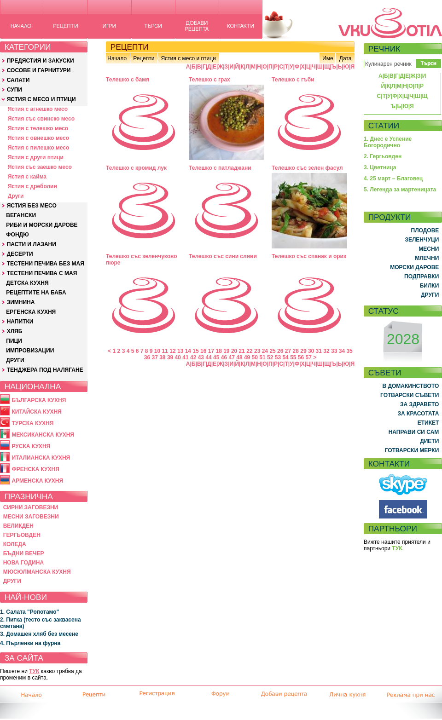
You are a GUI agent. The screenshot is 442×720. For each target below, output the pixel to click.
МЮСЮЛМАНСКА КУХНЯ (37, 572)
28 (296, 351)
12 (172, 351)
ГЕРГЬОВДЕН (22, 535)
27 (288, 351)
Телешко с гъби (293, 79)
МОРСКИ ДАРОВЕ (414, 267)
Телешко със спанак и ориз (309, 256)
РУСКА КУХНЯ (31, 446)
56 (301, 357)
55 (293, 357)
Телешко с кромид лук (136, 168)
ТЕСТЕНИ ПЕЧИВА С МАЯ (42, 273)
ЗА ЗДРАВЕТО (419, 404)
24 (265, 351)
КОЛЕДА (14, 544)
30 (311, 351)
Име (327, 58)
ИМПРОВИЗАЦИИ (30, 350)
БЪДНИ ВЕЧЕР (23, 553)
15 (195, 351)
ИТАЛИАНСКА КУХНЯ (41, 458)
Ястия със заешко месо (40, 167)
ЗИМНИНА (21, 302)
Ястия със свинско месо (41, 118)
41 (185, 357)
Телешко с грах (209, 79)
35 (349, 351)
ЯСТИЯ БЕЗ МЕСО (32, 205)
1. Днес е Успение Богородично (388, 142)
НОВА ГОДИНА (23, 562)
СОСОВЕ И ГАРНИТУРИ (39, 70)
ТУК (34, 671)
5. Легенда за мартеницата (400, 189)
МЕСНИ (429, 249)
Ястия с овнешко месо (38, 138)
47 (232, 357)
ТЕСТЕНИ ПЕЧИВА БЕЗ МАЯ (45, 263)
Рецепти (143, 58)
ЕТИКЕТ (428, 423)
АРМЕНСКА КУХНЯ (37, 481)
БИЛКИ (429, 285)
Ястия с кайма (27, 176)
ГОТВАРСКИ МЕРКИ (412, 450)
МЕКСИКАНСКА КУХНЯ (43, 435)
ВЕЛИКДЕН (18, 526)
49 (247, 357)
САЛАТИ (18, 80)
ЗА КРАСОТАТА (418, 413)
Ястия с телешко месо (38, 128)
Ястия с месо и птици (188, 58)
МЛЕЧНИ (427, 258)
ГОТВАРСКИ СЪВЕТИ (409, 395)
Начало (117, 58)
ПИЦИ (14, 341)
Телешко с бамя (127, 79)
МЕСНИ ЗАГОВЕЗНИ (31, 516)
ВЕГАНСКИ (21, 215)
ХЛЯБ (15, 331)
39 (170, 357)
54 (285, 357)
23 (257, 351)
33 (334, 351)
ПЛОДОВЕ (425, 230)
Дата (345, 58)
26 (280, 351)
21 (242, 351)
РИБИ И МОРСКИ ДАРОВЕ (41, 225)
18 (218, 351)
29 (303, 351)
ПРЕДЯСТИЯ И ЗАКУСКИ (40, 61)
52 (270, 357)
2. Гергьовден (382, 156)
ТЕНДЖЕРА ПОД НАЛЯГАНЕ (45, 370)
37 (154, 357)
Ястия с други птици (36, 157)
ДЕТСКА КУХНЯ (27, 283)
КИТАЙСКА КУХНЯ (36, 412)
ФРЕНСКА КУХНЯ (35, 469)
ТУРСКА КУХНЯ (32, 423)
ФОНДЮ (17, 234)
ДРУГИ (15, 360)
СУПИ (14, 89)
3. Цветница (380, 167)
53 (278, 357)
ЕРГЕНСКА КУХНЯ (31, 312)
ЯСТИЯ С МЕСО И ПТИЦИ (41, 99)
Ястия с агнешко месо (38, 109)
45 (216, 357)
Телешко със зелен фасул (307, 168)
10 (157, 351)
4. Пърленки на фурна (30, 643)
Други (16, 196)
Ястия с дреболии (32, 186)
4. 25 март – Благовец (393, 178)
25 (272, 351)
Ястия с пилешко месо (39, 147)
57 (309, 357)
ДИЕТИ (429, 441)
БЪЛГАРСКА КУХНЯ (39, 400)
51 (262, 357)
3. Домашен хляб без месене (39, 634)
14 (188, 351)
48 (239, 357)
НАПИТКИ (20, 321)
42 (193, 357)
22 (249, 351)
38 (162, 357)
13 (180, 351)
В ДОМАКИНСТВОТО (410, 386)
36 (147, 357)
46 (224, 357)
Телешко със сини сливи (223, 256)
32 (326, 351)
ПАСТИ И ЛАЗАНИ (31, 244)
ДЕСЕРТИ (20, 254)
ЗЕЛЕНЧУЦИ (422, 239)
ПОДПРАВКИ (421, 276)
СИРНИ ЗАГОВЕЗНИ (30, 507)
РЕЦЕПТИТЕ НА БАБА (36, 292)
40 (178, 357)
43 (201, 357)
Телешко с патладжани (220, 168)
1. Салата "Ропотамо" (29, 612)
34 (342, 351)
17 (211, 351)
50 (255, 357)
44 (208, 357)
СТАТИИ (384, 125)
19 (226, 351)
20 (234, 351)
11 (165, 351)
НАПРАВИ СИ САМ (414, 432)
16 (203, 351)
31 (319, 351)
